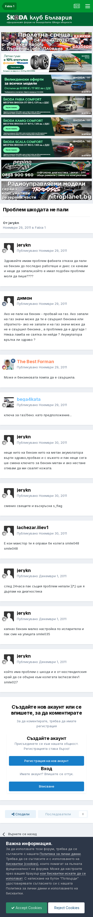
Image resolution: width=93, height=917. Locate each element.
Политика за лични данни (60, 854)
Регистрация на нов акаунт (46, 761)
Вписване (46, 786)
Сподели (21, 814)
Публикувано (42, 251)
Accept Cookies (26, 908)
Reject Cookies (66, 908)
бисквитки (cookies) (22, 864)
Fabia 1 (40, 227)
